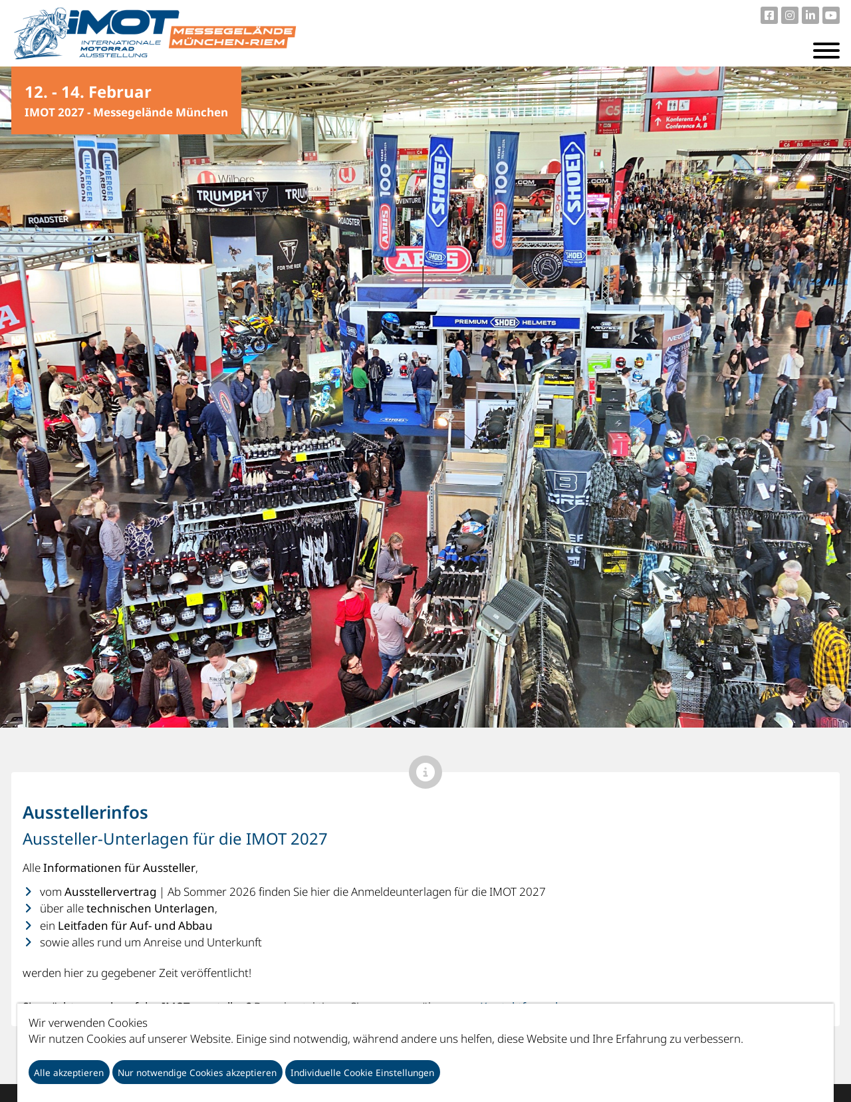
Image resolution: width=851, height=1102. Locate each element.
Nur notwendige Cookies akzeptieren (197, 1072)
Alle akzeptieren (69, 1072)
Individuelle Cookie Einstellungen (362, 1072)
